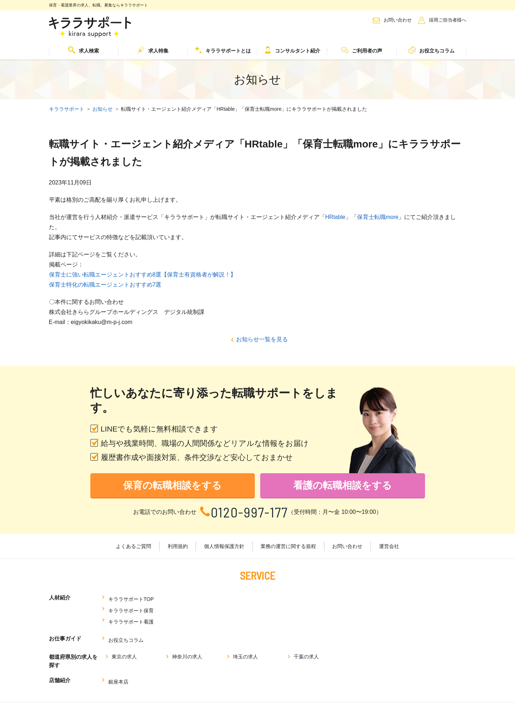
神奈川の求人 (187, 628)
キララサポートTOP (131, 598)
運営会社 (386, 547)
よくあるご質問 (136, 547)
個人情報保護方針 (225, 547)
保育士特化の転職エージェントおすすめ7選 (105, 284)
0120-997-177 (250, 512)
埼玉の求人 (245, 628)
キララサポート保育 (221, 598)
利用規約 (180, 547)
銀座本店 (118, 652)
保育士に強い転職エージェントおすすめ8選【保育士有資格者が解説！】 (142, 274)
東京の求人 (124, 628)
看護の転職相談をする (343, 486)
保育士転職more (378, 217)
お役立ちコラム (431, 50)
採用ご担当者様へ (447, 20)
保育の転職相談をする (172, 486)
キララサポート (66, 109)
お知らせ (102, 109)
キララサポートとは (223, 50)
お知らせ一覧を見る (262, 339)
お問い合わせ (398, 20)
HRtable (335, 217)
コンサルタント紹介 (292, 50)
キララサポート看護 (312, 598)
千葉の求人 (306, 628)
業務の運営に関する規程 (288, 547)
